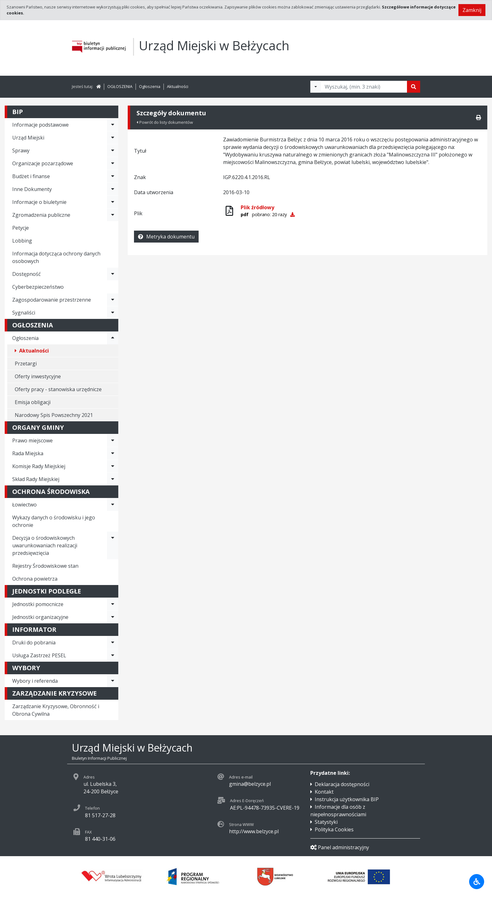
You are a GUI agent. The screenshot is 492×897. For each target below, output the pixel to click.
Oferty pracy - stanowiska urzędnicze (58, 389)
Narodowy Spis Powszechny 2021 (54, 415)
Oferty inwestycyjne (38, 376)
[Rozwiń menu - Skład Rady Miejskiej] (112, 479)
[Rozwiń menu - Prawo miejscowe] (112, 440)
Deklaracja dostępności (342, 784)
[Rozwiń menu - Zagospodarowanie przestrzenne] (112, 299)
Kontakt (324, 791)
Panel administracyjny (339, 847)
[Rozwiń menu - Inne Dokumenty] (112, 189)
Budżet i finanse (31, 176)
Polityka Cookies (334, 829)
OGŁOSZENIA (119, 86)
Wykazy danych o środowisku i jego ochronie (53, 521)
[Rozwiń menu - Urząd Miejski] (112, 137)
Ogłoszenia (149, 86)
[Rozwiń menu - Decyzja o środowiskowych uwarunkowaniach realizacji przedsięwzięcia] (112, 545)
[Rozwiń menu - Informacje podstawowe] (112, 124)
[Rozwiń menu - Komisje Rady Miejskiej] (112, 466)
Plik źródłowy (257, 207)
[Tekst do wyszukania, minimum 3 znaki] (364, 87)
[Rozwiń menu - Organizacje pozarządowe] (112, 163)
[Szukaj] (413, 87)
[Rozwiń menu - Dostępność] (112, 274)
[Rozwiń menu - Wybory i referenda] (112, 681)
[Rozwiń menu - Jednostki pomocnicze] (112, 604)
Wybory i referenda (35, 680)
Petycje (20, 227)
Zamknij (472, 10)
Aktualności (177, 86)
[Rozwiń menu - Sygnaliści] (112, 312)
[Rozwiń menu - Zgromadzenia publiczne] (112, 215)
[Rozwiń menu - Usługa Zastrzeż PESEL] (112, 655)
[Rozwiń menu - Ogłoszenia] (112, 338)
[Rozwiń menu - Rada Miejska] (112, 453)
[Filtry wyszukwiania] (315, 87)
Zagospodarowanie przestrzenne (51, 299)
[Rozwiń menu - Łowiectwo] (112, 504)
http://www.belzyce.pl (254, 831)
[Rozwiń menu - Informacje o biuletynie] (112, 202)
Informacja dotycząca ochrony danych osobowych (56, 257)
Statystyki (326, 821)
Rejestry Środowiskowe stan (45, 565)
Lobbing (22, 240)
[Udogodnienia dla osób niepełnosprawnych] (476, 881)
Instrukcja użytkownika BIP (347, 799)
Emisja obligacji (33, 402)
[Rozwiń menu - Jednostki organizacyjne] (112, 617)
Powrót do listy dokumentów (164, 122)
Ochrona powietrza (34, 578)
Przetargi (26, 363)
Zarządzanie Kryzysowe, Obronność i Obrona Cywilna (55, 710)
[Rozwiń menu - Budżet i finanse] (112, 176)
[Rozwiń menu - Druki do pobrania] (112, 642)
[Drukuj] (478, 117)
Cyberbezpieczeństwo (38, 286)
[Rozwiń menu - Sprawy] (112, 150)
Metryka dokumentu (166, 236)
